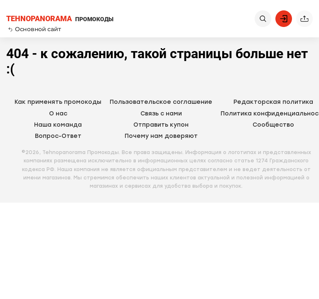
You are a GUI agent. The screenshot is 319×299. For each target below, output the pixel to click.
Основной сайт (34, 29)
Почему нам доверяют (161, 136)
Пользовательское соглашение (161, 101)
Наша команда (58, 124)
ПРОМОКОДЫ (59, 19)
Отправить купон (161, 124)
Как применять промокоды (58, 101)
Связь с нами (161, 113)
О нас (58, 113)
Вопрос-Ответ (58, 136)
